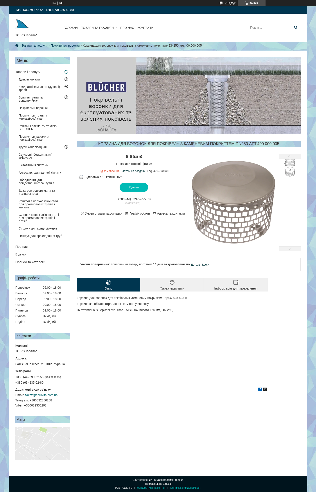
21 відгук (230, 3)
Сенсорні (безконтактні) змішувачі (35, 156)
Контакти (145, 27)
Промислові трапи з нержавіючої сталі (33, 117)
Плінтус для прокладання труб (40, 236)
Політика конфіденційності (185, 487)
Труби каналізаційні (33, 147)
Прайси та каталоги (30, 262)
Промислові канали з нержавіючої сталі (34, 138)
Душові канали (29, 79)
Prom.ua (178, 479)
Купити (134, 187)
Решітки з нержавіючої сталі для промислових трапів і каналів (39, 204)
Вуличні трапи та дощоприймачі (31, 99)
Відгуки (20, 254)
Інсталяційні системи (33, 165)
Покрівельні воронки (65, 45)
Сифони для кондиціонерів (38, 228)
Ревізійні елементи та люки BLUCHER (38, 127)
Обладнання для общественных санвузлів (36, 181)
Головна (70, 27)
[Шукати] (296, 27)
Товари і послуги (28, 72)
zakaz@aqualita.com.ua (41, 395)
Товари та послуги (97, 27)
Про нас (127, 27)
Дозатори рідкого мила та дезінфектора (37, 192)
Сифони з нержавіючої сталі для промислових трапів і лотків (39, 218)
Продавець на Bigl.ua (158, 483)
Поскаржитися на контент (151, 487)
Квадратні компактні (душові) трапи (39, 88)
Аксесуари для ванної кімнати (40, 172)
